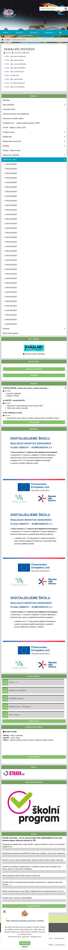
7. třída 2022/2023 (10, 274)
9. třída (6, 87)
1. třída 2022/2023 (10, 246)
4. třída (6, 68)
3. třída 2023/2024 (10, 214)
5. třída (6, 71)
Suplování (34, 375)
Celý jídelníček (34, 757)
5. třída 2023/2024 (10, 223)
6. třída (6, 75)
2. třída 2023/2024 (10, 210)
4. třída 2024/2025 (10, 178)
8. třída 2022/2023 (10, 278)
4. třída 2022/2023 (10, 260)
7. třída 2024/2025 (10, 191)
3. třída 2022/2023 (10, 255)
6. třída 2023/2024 (10, 228)
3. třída (6, 64)
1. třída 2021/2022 (10, 287)
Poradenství (50, 32)
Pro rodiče (34, 32)
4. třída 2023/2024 (10, 219)
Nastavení (25, 946)
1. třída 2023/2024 (10, 205)
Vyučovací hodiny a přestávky (35, 354)
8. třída (6, 83)
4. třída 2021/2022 (10, 301)
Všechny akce (34, 721)
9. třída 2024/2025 (10, 201)
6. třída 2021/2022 (10, 310)
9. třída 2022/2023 (10, 283)
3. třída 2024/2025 (10, 173)
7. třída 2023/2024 (10, 233)
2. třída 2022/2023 (10, 251)
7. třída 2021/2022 (10, 315)
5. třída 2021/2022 (10, 306)
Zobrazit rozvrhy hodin (34, 369)
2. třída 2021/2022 (10, 292)
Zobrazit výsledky (34, 906)
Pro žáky (20, 32)
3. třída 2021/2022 (10, 296)
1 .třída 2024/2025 (10, 164)
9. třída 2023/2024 (10, 242)
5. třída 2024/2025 (10, 182)
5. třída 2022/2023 (10, 265)
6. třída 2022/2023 (10, 269)
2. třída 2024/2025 (10, 169)
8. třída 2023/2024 (10, 237)
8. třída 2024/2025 (10, 196)
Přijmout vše (25, 943)
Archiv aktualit (34, 422)
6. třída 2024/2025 (10, 187)
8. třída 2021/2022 (10, 319)
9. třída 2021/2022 (10, 324)
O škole (6, 32)
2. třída (6, 60)
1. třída (6, 56)
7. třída (6, 79)
